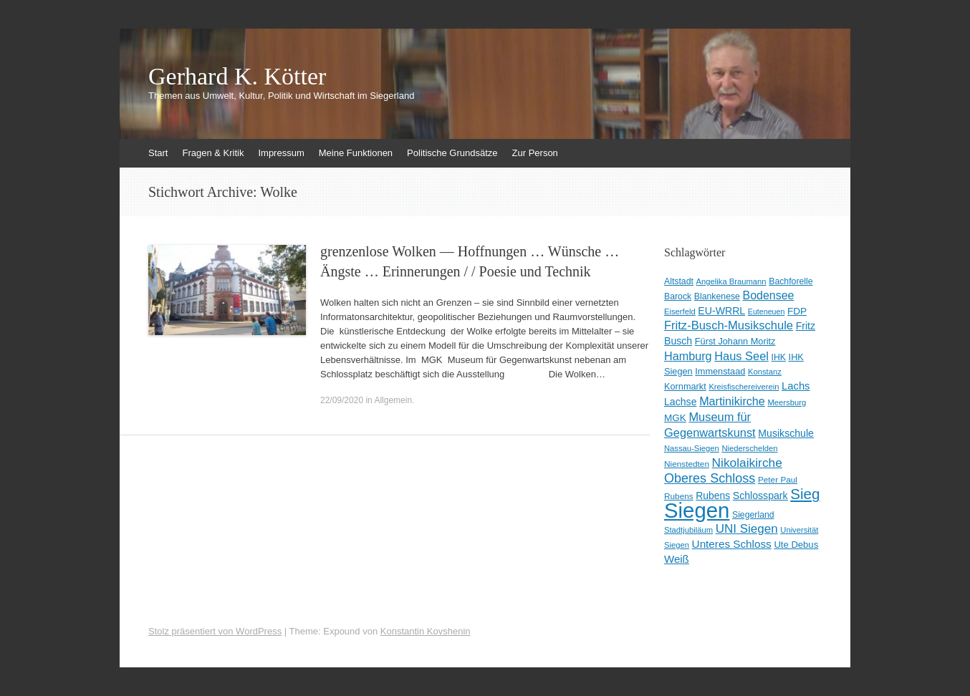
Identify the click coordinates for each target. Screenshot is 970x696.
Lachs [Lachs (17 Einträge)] (796, 386)
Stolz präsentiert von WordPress (215, 631)
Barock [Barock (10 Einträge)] (677, 296)
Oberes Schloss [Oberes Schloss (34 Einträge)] (709, 478)
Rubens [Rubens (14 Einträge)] (713, 495)
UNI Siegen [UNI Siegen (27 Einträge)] (747, 529)
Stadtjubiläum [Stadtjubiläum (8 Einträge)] (688, 530)
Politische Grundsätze (452, 153)
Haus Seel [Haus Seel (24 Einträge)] (741, 355)
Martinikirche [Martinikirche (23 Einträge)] (732, 401)
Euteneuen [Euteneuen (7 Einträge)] (766, 311)
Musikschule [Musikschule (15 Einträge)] (786, 433)
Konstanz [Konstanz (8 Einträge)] (765, 371)
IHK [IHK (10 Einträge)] (779, 357)
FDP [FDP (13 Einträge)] (797, 311)
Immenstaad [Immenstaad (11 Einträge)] (720, 371)
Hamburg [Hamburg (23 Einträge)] (688, 355)
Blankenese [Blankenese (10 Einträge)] (717, 296)
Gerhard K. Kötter (237, 76)
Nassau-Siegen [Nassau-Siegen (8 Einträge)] (691, 448)
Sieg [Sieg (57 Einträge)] (805, 493)
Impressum (281, 153)
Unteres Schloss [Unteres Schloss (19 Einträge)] (732, 544)
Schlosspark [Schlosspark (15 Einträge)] (760, 495)
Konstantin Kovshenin (425, 631)
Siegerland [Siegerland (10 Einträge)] (753, 515)
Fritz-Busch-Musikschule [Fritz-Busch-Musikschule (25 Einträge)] (728, 325)
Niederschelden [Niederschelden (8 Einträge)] (749, 448)
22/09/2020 (341, 400)
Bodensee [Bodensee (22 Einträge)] (768, 295)
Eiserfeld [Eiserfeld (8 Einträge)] (680, 311)
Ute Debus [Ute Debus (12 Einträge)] (796, 544)
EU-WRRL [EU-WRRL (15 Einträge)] (721, 310)
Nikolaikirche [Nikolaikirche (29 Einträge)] (747, 462)
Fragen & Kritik (213, 153)
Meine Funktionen (356, 153)
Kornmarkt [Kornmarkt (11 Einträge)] (685, 386)
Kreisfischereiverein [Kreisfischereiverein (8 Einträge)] (744, 386)
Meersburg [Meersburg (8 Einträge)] (787, 402)
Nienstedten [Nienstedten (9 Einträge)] (686, 464)
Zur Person (535, 153)
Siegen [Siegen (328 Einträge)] (696, 510)
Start (158, 153)
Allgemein (393, 400)
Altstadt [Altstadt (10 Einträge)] (678, 281)
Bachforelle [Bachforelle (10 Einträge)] (790, 281)
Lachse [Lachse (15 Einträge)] (680, 401)
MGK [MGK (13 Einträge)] (675, 417)
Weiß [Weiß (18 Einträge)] (676, 559)
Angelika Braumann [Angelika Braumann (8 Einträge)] (731, 281)
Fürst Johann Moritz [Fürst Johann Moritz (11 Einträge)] (735, 341)
